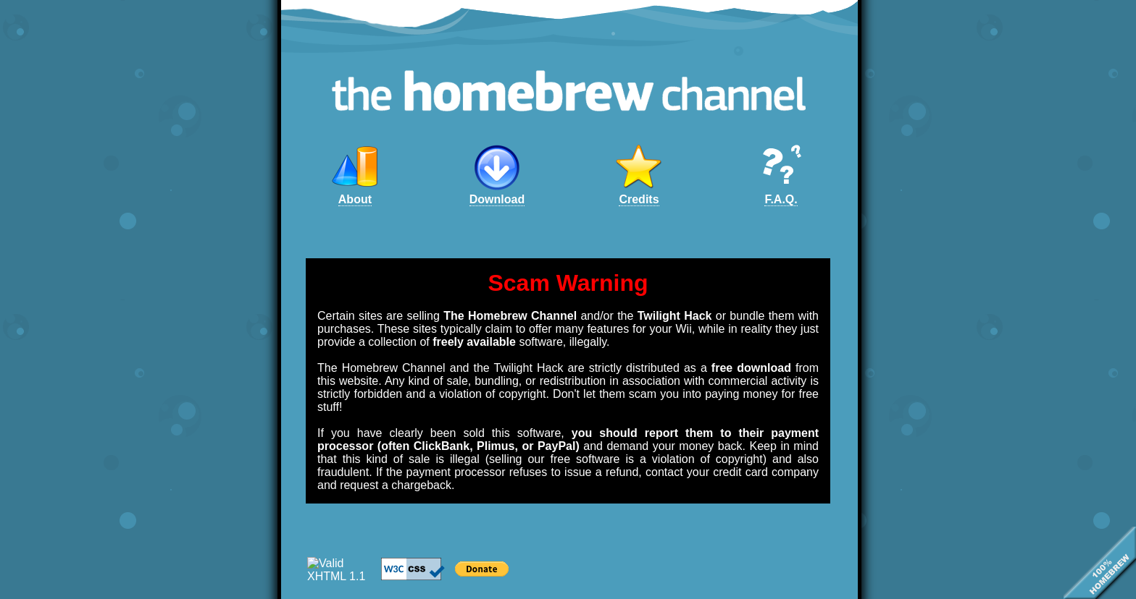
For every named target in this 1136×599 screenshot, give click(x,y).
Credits (639, 199)
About (355, 199)
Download (497, 199)
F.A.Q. (780, 199)
